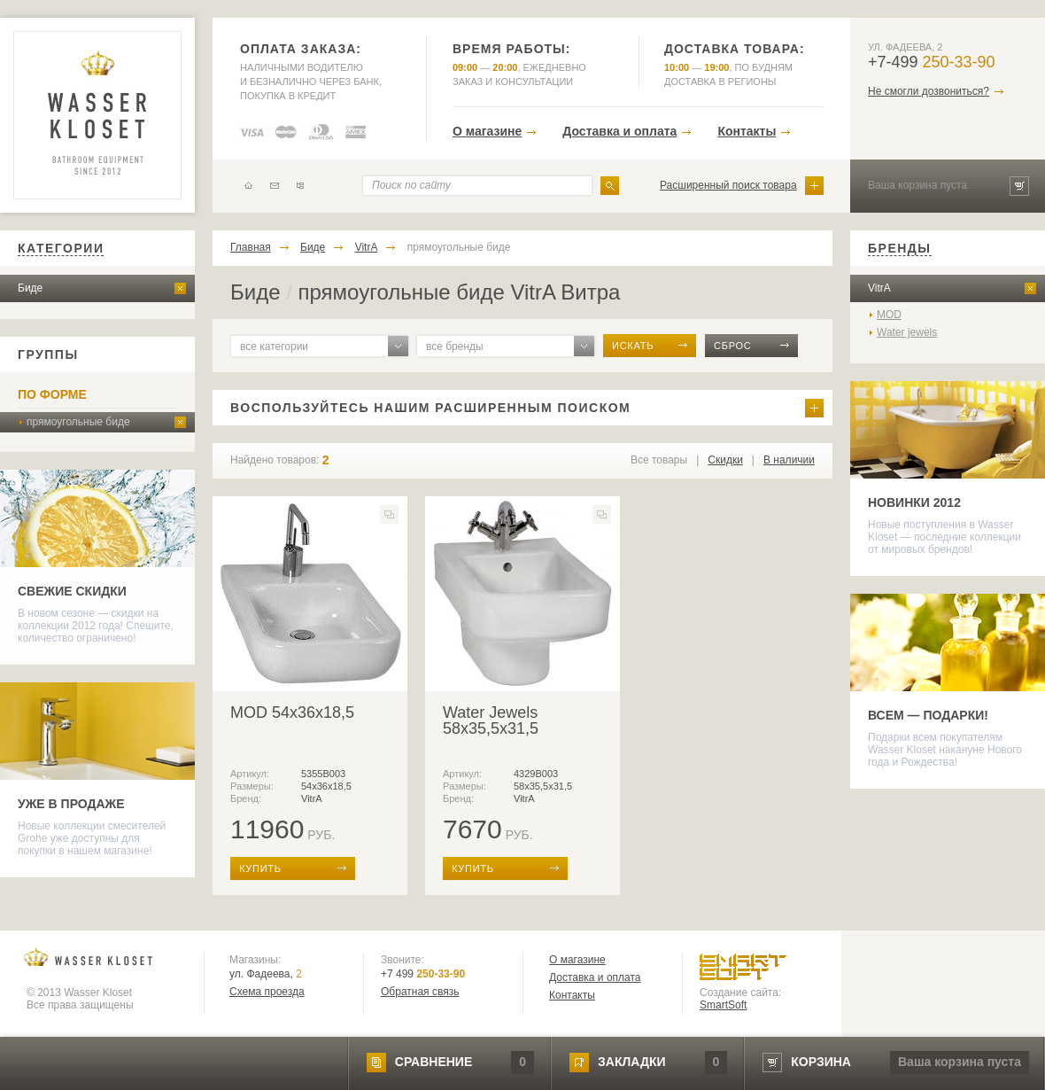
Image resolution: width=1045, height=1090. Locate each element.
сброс (733, 345)
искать (633, 345)
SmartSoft (723, 1005)
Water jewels (907, 332)
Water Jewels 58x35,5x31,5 (490, 720)
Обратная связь (420, 991)
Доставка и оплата (619, 131)
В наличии (789, 460)
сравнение (433, 1062)
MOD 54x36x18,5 (292, 712)
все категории (274, 346)
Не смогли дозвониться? (928, 91)
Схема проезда (267, 991)
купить (260, 868)
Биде (30, 288)
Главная (250, 247)
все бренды (455, 346)
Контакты (746, 131)
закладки (631, 1062)
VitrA (366, 247)
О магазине (487, 131)
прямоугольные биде (78, 422)
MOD (889, 314)
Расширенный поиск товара (728, 185)
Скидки (725, 460)
